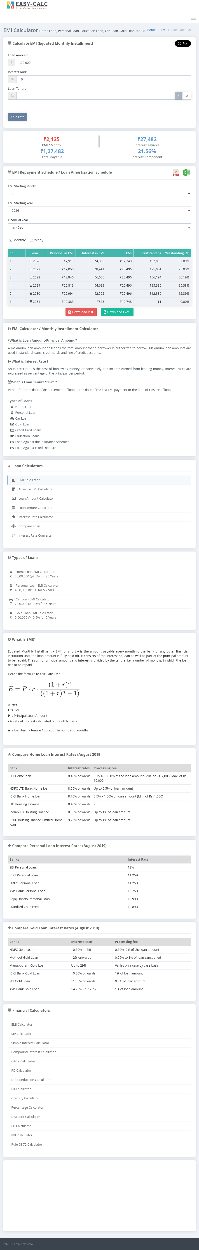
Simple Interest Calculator (30, 1043)
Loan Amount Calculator (32, 498)
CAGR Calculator (23, 1061)
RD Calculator (21, 1070)
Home (151, 30)
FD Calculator (21, 1126)
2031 (35, 301)
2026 (35, 261)
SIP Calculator (21, 1034)
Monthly (17, 240)
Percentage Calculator (27, 1107)
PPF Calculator (22, 1135)
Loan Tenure (17, 88)
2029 (35, 285)
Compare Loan (25, 526)
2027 (35, 269)
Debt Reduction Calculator (30, 1080)
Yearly (36, 240)
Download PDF (81, 312)
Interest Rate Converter (32, 535)
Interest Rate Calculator (32, 517)
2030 (35, 293)
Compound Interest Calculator (33, 1052)
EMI (163, 30)
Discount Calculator (25, 1116)
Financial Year (18, 220)
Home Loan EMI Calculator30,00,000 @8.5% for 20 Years (33, 574)
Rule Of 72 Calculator (26, 1144)
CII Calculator (21, 1089)
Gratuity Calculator (25, 1098)
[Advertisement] (99, 1196)
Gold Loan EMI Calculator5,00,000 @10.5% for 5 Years (32, 615)
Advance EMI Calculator (32, 489)
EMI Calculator (25, 480)
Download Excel (117, 312)
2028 (35, 277)
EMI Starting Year (20, 203)
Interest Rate (17, 72)
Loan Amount (18, 55)
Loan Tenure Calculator (32, 508)
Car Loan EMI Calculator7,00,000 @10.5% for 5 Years (32, 601)
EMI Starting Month (22, 186)
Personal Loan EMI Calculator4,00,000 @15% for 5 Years (34, 587)
